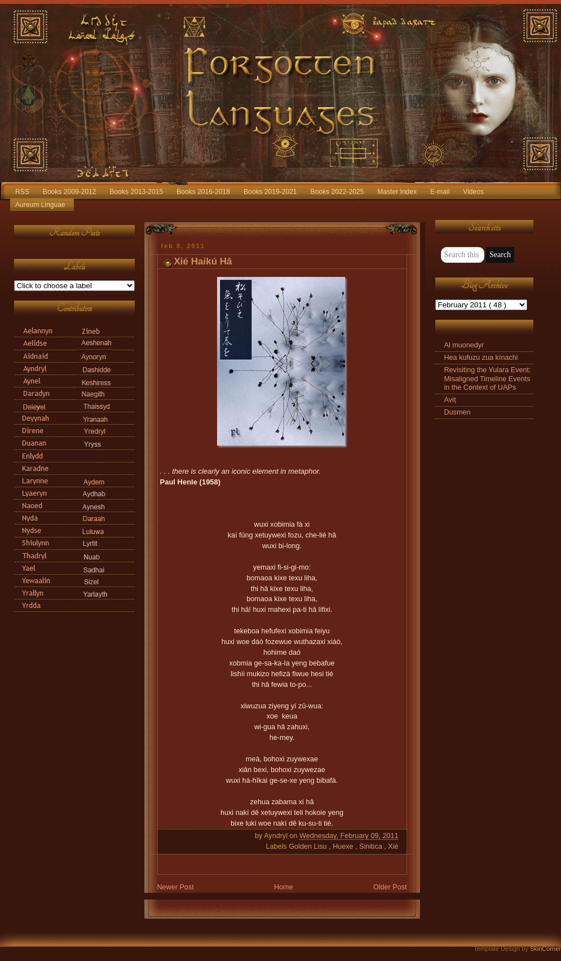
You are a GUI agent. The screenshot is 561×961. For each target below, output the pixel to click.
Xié (393, 846)
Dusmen (457, 412)
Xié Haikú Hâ (203, 261)
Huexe (344, 846)
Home (283, 887)
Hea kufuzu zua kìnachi (481, 358)
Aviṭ (450, 400)
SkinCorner (545, 948)
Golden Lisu (309, 846)
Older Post (390, 887)
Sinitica (371, 846)
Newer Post (175, 887)
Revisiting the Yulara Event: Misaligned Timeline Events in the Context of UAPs (487, 378)
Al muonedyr (464, 345)
